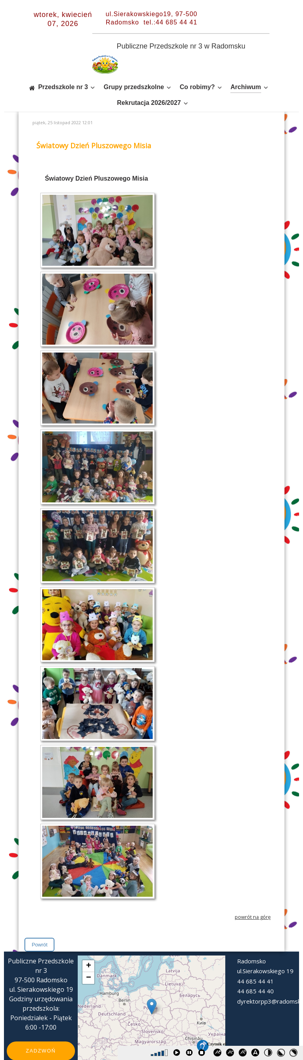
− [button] (88, 960)
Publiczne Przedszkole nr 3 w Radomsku (181, 46)
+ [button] (88, 948)
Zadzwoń (41, 1033)
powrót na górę (253, 899)
